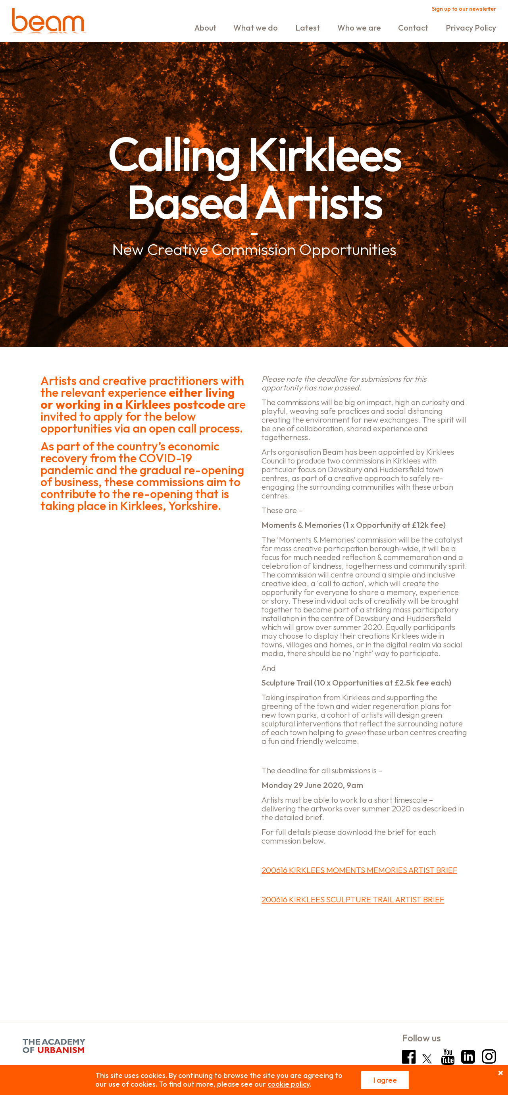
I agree (385, 1080)
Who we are (359, 28)
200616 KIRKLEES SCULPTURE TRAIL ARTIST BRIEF (353, 899)
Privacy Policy (471, 28)
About (205, 28)
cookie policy (288, 1084)
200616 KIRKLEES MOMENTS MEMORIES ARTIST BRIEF (359, 870)
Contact (413, 28)
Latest (307, 28)
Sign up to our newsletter (464, 8)
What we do (255, 28)
